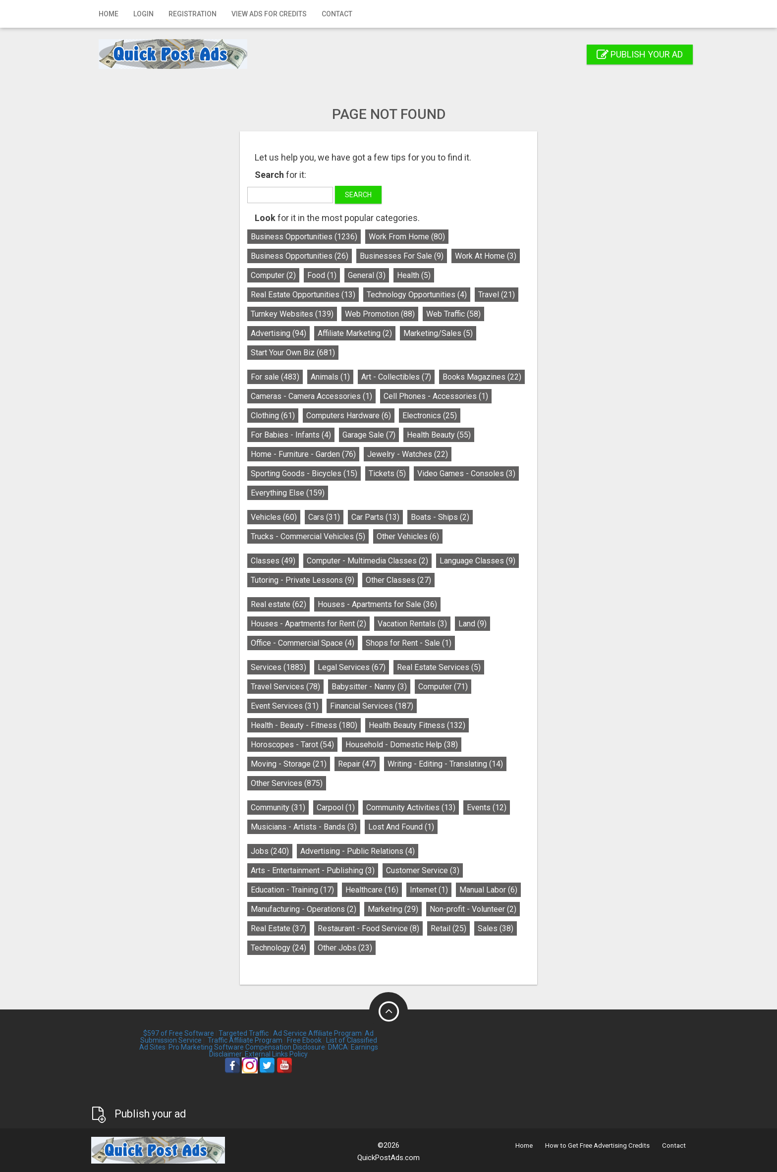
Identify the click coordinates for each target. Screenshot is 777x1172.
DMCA (338, 1047)
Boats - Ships (440, 517)
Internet (429, 889)
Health (414, 275)
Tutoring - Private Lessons (302, 580)
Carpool (336, 807)
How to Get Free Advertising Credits (597, 1145)
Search (358, 195)
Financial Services (371, 706)
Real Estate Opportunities (303, 294)
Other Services (287, 783)
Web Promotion (380, 314)
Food (321, 275)
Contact (337, 14)
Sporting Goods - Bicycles (304, 473)
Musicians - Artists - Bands (304, 827)
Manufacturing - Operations (303, 909)
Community (278, 807)
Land (472, 623)
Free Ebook (304, 1040)
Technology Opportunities (417, 294)
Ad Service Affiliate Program (317, 1033)
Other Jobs (345, 947)
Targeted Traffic (244, 1033)
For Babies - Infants (291, 435)
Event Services (285, 706)
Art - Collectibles (396, 377)
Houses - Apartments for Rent (308, 623)
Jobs (270, 851)
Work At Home (485, 256)
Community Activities (410, 807)
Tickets (387, 473)
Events (486, 807)
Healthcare (371, 889)
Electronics (429, 415)
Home (108, 14)
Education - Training (292, 889)
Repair (357, 764)
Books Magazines (482, 377)
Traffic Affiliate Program (245, 1040)
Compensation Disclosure (285, 1047)
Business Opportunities (304, 236)
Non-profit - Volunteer (473, 909)
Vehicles (274, 517)
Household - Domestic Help (401, 744)
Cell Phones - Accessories (436, 396)
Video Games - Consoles (466, 473)
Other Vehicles (408, 536)
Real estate (278, 604)
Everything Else (288, 493)
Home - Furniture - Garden (303, 454)
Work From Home (407, 236)
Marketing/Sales (438, 333)
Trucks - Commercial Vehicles (308, 536)
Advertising (278, 333)
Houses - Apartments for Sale (377, 604)
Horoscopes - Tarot (292, 744)
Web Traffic (453, 314)
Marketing (393, 909)
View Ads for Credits (269, 14)
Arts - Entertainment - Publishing (313, 870)
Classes (273, 560)
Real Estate (278, 928)
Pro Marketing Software (206, 1047)
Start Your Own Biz (293, 352)
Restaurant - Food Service (368, 928)
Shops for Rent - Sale (408, 643)
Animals (330, 377)
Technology (278, 947)
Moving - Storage (289, 764)
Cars (324, 517)
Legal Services (352, 667)
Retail (448, 928)
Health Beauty (439, 435)
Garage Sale (368, 435)
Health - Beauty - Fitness (304, 725)
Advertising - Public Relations (357, 851)
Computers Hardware (348, 415)
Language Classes (477, 560)
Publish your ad (640, 54)
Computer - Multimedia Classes (367, 560)
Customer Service (422, 870)
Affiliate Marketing (355, 333)
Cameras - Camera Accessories (311, 396)
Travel (496, 294)
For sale (275, 377)
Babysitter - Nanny (369, 686)
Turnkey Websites (292, 314)
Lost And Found (401, 827)
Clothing (273, 415)
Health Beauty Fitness (417, 725)
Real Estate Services (439, 667)
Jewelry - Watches (407, 454)
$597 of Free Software (178, 1033)
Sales (495, 928)
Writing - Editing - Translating (445, 764)
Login (143, 14)
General (367, 275)
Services (278, 667)
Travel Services (285, 686)
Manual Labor (488, 889)
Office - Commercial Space (302, 643)
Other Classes (398, 580)
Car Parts (375, 517)
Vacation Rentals (412, 623)
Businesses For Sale (402, 256)
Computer (273, 275)
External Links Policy (276, 1054)
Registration (192, 14)
